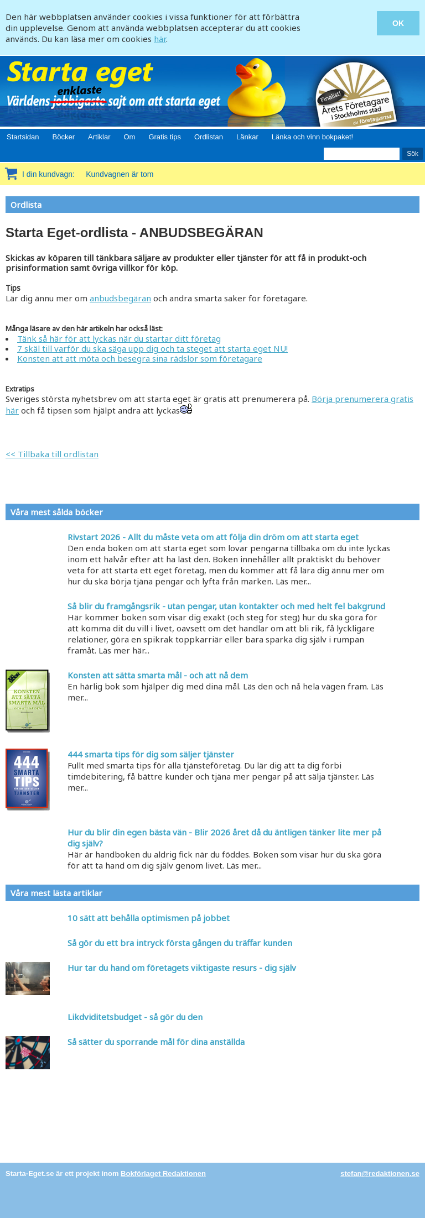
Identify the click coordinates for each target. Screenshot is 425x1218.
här (160, 38)
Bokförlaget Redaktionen (163, 1173)
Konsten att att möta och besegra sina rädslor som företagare (139, 358)
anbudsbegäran (120, 298)
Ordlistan (208, 137)
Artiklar (99, 137)
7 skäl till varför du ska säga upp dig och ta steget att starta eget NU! (152, 348)
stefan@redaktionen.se (379, 1173)
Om (129, 137)
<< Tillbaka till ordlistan (52, 453)
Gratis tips (164, 137)
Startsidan (23, 137)
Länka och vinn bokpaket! (312, 137)
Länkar (247, 137)
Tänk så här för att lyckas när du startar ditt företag (119, 338)
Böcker (64, 137)
